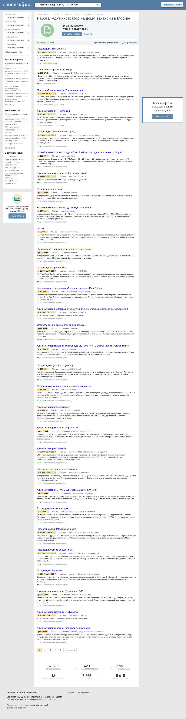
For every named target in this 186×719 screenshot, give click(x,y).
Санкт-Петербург (12, 159)
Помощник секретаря (13, 96)
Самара (8, 183)
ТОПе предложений (90, 674)
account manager (11, 86)
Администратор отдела (14, 93)
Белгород (8, 178)
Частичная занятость (13, 135)
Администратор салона (14, 78)
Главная (70, 698)
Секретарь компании (13, 71)
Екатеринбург (10, 168)
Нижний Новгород (12, 162)
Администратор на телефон (16, 81)
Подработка (10, 130)
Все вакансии (83, 698)
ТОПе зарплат (124, 674)
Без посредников (12, 119)
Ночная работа (11, 141)
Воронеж (8, 165)
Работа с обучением (13, 122)
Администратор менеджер (15, 63)
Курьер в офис (11, 68)
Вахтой (8, 133)
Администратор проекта (15, 74)
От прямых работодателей (16, 114)
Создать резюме (72, 34)
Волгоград (9, 181)
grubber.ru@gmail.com (16, 713)
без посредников (14, 52)
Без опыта (9, 124)
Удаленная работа (12, 138)
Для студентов (11, 143)
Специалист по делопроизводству (12, 100)
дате (124, 43)
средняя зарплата (53, 674)
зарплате (133, 43)
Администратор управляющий (11, 90)
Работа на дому (11, 127)
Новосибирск (10, 157)
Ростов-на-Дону (11, 170)
